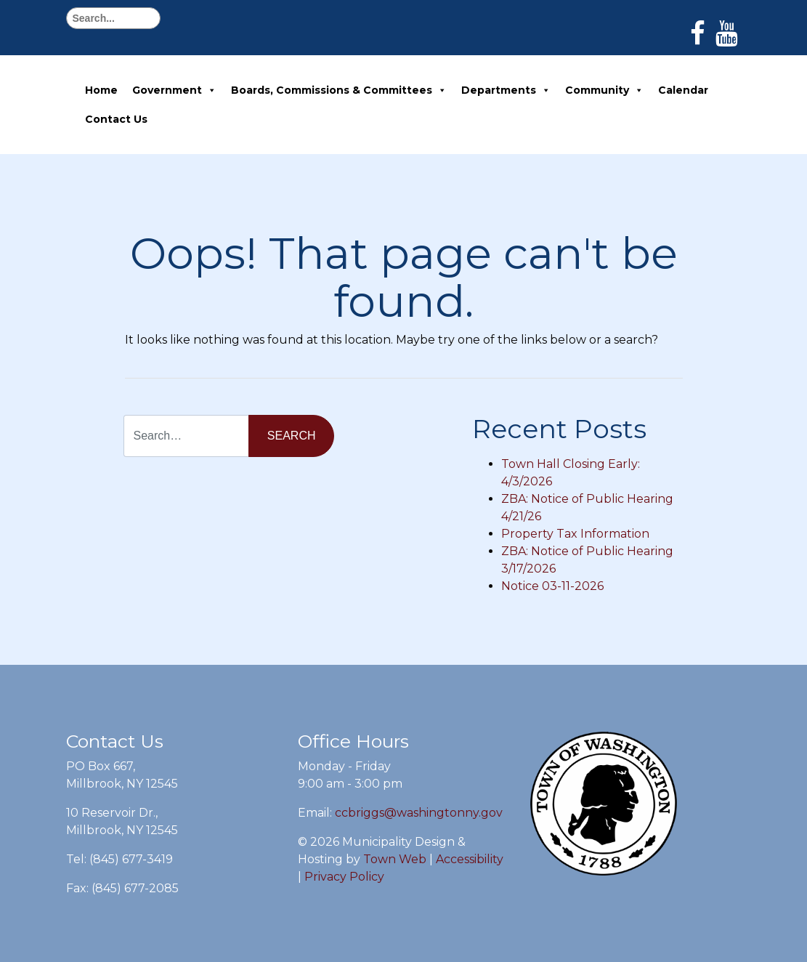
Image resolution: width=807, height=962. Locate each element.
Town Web (394, 859)
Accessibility (469, 859)
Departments (506, 90)
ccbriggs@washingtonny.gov (419, 813)
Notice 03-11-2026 (552, 586)
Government (174, 90)
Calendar (683, 90)
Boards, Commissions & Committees (339, 90)
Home (101, 90)
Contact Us (116, 119)
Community (604, 90)
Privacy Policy (344, 877)
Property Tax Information (575, 534)
